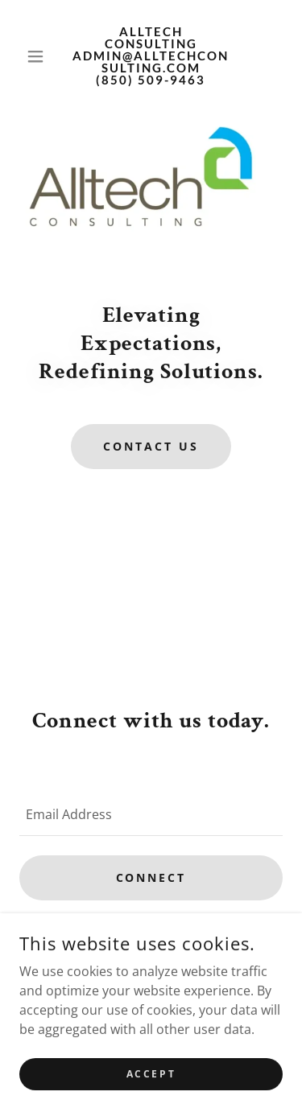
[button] (39, 56)
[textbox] (151, 814)
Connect (151, 877)
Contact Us (151, 446)
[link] (151, 56)
